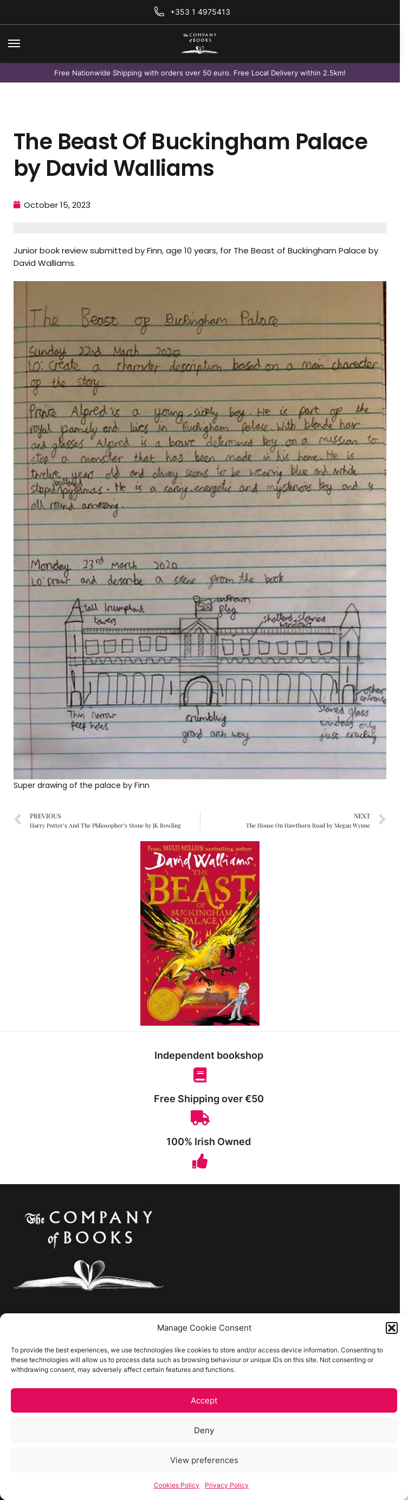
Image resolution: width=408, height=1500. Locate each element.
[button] (391, 1328)
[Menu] (24, 44)
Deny (204, 1430)
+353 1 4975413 (200, 11)
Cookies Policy (176, 1485)
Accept (204, 1400)
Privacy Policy (227, 1485)
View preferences (204, 1460)
